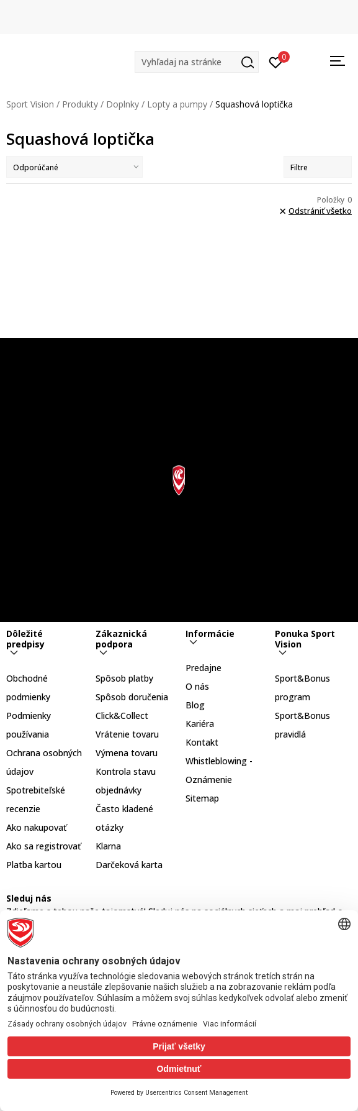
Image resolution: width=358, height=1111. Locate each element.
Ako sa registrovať (43, 846)
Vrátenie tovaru (127, 734)
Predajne (204, 668)
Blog (195, 705)
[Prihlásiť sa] (276, 61)
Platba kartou (33, 865)
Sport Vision (30, 104)
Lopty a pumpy (177, 104)
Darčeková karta (129, 865)
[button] (197, 62)
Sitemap (202, 798)
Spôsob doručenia (132, 697)
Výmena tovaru (127, 753)
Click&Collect (122, 715)
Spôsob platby (124, 678)
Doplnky (122, 104)
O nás (197, 686)
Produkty (80, 104)
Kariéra (200, 723)
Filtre (317, 167)
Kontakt (202, 742)
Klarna (108, 846)
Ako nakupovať (36, 827)
